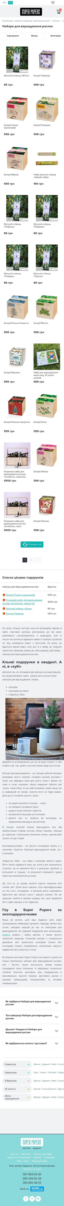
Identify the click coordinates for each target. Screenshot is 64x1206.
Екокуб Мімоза (11, 174)
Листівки (52, 1072)
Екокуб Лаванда (42, 75)
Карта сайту (23, 1161)
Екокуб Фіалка (41, 471)
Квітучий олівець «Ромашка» (42, 225)
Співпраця (49, 1157)
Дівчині (37, 1064)
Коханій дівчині (49, 1089)
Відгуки (37, 1157)
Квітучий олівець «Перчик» (42, 275)
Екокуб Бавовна (12, 372)
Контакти (25, 1154)
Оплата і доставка (42, 1154)
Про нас (14, 1154)
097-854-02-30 (32, 1174)
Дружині (46, 1064)
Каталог (56, 21)
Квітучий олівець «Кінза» (19, 608)
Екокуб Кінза (40, 422)
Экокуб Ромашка (42, 125)
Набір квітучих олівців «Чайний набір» (45, 176)
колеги (6, 934)
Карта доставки (39, 1161)
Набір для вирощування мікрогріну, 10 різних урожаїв (46, 375)
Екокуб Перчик (41, 521)
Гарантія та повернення (19, 1157)
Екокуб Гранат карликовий (11, 126)
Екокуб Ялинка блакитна (16, 323)
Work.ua (24, 1189)
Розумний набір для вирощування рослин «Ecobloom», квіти (15, 524)
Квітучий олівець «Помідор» (12, 275)
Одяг (36, 1072)
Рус (4, 2)
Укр (10, 2)
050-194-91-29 (32, 1178)
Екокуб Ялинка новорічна (17, 422)
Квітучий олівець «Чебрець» (12, 225)
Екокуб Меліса (41, 323)
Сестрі (61, 1064)
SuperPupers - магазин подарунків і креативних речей (25, 21)
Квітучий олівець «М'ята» (16, 75)
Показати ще (32, 544)
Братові (37, 1089)
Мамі (54, 1064)
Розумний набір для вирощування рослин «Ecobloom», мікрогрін (15, 474)
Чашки (43, 1072)
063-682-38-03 (32, 1182)
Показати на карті (32, 1169)
